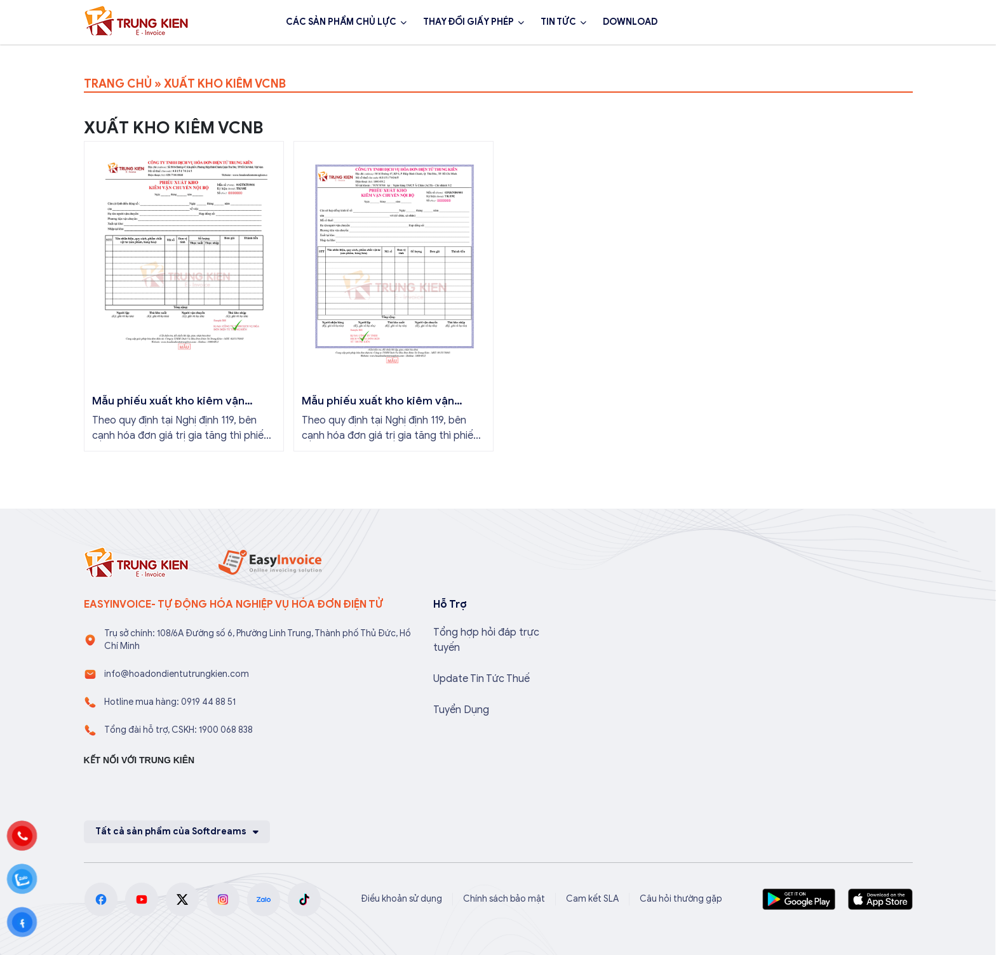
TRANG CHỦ (118, 84)
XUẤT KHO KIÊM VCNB (225, 84)
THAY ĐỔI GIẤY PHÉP (468, 22)
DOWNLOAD (630, 22)
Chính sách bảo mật (504, 898)
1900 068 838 (787, 22)
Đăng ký (878, 22)
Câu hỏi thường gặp (681, 898)
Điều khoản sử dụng (401, 898)
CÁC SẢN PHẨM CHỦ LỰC (341, 22)
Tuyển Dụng (461, 710)
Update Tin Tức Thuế (481, 678)
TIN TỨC (558, 22)
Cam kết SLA (592, 898)
